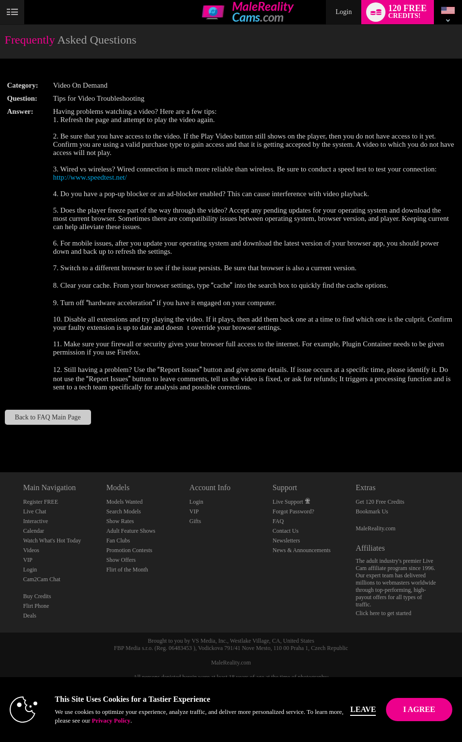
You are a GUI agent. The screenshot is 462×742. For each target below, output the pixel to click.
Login (344, 11)
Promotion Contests (129, 550)
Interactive (35, 521)
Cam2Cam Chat (42, 579)
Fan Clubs (118, 540)
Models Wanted (124, 501)
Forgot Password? (293, 511)
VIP (27, 559)
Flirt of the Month (127, 569)
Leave (363, 709)
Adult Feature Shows (130, 530)
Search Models (123, 511)
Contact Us (286, 530)
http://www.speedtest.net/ (90, 177)
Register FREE (40, 501)
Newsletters (286, 540)
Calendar (33, 530)
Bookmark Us (372, 511)
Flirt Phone (36, 606)
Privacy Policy (111, 720)
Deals (29, 615)
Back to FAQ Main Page (47, 417)
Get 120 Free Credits (380, 501)
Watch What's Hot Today (52, 540)
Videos (31, 550)
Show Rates (120, 521)
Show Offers (121, 559)
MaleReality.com (376, 528)
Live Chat (34, 511)
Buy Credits (37, 596)
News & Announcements (302, 550)
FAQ (278, 521)
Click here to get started (384, 613)
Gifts (195, 521)
